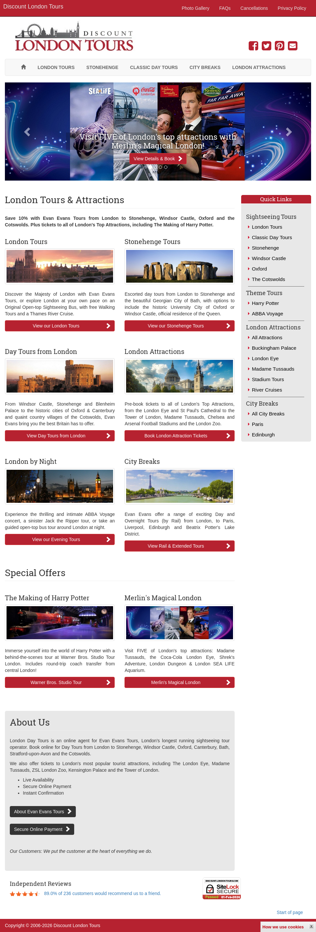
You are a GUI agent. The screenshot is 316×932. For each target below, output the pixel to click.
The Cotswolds (268, 279)
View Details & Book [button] (154, 158)
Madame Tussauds (273, 369)
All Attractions (267, 337)
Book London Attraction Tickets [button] (175, 435)
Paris (257, 424)
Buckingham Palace (274, 348)
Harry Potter (265, 303)
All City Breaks (268, 413)
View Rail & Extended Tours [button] (176, 546)
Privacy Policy (292, 8)
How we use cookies (283, 926)
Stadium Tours (268, 379)
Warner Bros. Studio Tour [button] (55, 682)
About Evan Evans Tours (39, 811)
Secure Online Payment (38, 829)
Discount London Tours (33, 6)
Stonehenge (102, 67)
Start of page (290, 912)
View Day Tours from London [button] (56, 435)
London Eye (265, 358)
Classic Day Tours (154, 67)
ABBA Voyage (267, 313)
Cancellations (254, 8)
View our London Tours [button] (56, 325)
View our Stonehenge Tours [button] (176, 325)
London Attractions (259, 67)
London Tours (56, 67)
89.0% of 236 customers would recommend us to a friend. (102, 893)
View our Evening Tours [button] (56, 539)
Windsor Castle (269, 258)
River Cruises (267, 390)
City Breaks (205, 67)
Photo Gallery (195, 8)
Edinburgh (263, 434)
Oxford (259, 269)
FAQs (225, 8)
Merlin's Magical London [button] (176, 682)
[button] (28, 131)
